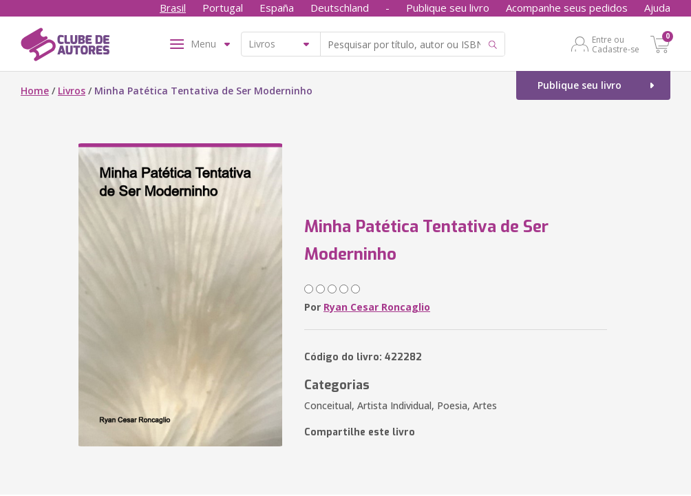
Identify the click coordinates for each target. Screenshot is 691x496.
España (276, 7)
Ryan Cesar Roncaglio (376, 306)
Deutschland (339, 7)
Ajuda (657, 7)
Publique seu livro (447, 7)
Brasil (173, 7)
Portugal (222, 7)
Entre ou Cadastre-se (615, 44)
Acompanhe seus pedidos (567, 7)
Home (35, 90)
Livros (71, 90)
